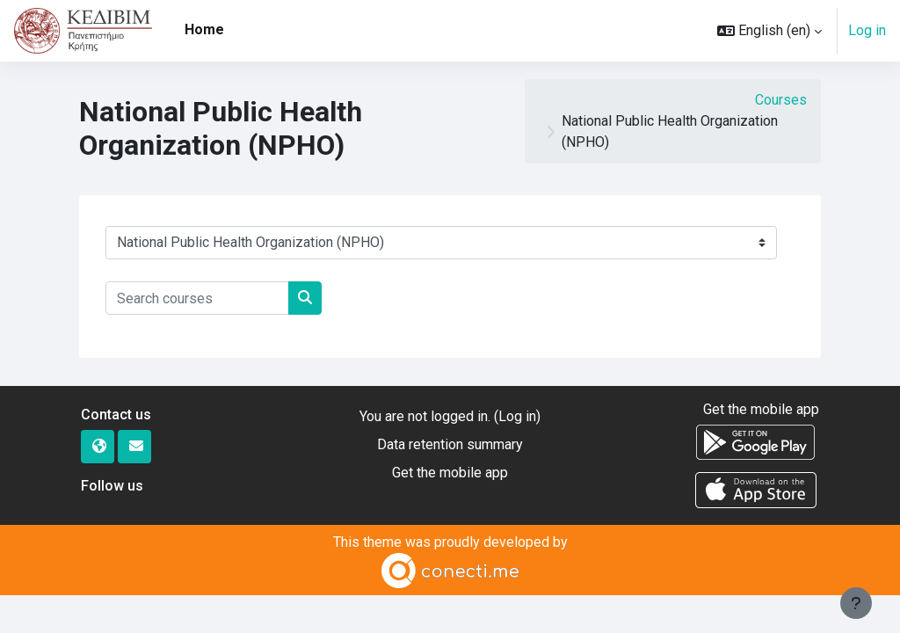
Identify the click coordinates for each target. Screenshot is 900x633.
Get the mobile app (450, 472)
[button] (769, 31)
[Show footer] (856, 603)
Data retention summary (450, 444)
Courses (781, 99)
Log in (867, 30)
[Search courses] (197, 298)
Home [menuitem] (204, 29)
